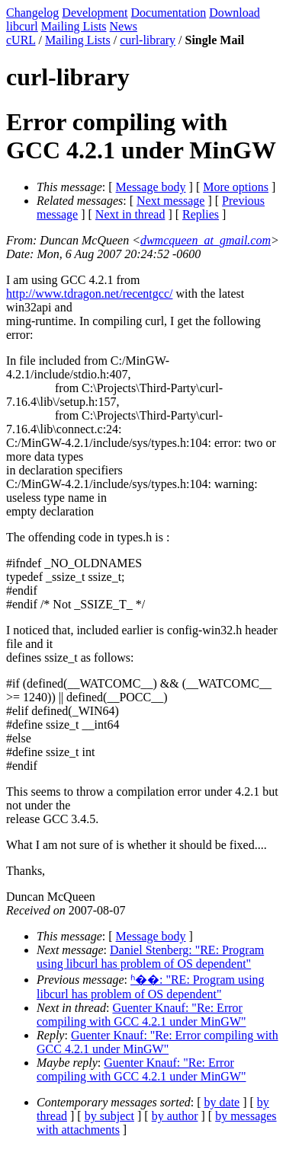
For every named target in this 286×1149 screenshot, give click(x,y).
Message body (151, 186)
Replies (200, 214)
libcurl (22, 26)
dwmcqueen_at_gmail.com (205, 240)
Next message (170, 200)
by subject (109, 1115)
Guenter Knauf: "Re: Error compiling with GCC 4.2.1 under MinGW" (141, 1014)
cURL (21, 40)
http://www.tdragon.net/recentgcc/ (89, 293)
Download (234, 12)
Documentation (169, 12)
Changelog (32, 12)
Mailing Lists (74, 26)
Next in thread (130, 214)
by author (175, 1115)
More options (235, 186)
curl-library (147, 40)
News (123, 26)
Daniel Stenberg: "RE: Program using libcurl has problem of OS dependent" (150, 956)
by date (222, 1102)
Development (94, 12)
